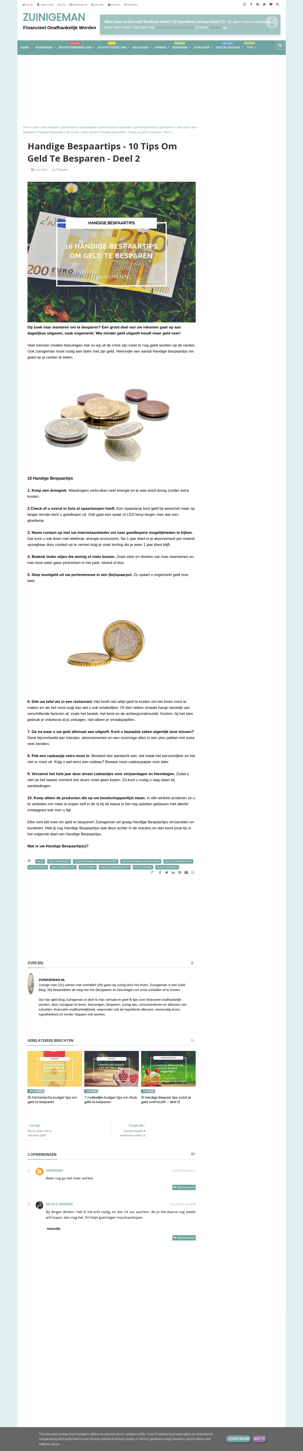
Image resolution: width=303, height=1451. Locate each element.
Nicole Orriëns (59, 1204)
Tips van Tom (226, 229)
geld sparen (37, 867)
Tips (249, 46)
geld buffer (251, 923)
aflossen (238, 890)
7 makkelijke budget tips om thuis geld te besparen (110, 1099)
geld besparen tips (178, 861)
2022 (220, 1032)
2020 (220, 1047)
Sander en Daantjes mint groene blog (242, 419)
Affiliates (131, 4)
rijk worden (143, 867)
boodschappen (240, 898)
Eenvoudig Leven (229, 432)
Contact (114, 4)
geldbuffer (219, 940)
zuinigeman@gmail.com (175, 27)
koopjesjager (259, 940)
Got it (259, 1439)
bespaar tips (258, 890)
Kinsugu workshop (246, 256)
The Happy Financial (232, 393)
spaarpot (255, 956)
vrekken (217, 981)
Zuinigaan (223, 305)
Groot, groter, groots (243, 617)
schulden (218, 956)
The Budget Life (228, 489)
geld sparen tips (63, 867)
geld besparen (59, 861)
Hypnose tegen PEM (230, 356)
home (25, 47)
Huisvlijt (54, 1228)
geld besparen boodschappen (95, 861)
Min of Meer (225, 352)
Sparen (160, 47)
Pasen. (220, 345)
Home (28, 4)
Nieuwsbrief (78, 4)
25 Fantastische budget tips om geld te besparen (52, 1099)
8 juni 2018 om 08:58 (183, 1204)
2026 (220, 1019)
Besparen (180, 46)
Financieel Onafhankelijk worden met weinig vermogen (73, 1387)
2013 (220, 1081)
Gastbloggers (227, 46)
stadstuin (258, 964)
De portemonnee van (75, 46)
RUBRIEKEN (44, 47)
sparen (217, 964)
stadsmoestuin (236, 964)
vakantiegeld (237, 973)
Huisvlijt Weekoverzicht (232, 245)
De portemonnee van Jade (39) (243, 779)
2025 (220, 1026)
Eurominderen (227, 341)
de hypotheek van (224, 907)
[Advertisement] (111, 91)
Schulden (201, 47)
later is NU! (223, 334)
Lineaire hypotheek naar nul (239, 457)
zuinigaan (255, 981)
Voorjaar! (239, 309)
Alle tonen (266, 513)
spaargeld (236, 956)
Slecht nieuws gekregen (232, 425)
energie (247, 907)
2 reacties (60, 169)
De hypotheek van (112, 46)
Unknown (54, 1170)
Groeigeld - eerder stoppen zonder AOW (238, 278)
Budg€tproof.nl (228, 468)
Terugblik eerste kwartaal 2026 (238, 234)
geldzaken (87, 867)
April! (236, 437)
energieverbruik (222, 915)
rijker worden (167, 867)
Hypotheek (45, 4)
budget (91, 1091)
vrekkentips (236, 981)
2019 (220, 1053)
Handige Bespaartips (114, 867)
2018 (220, 1060)
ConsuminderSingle (232, 252)
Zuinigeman (54, 17)
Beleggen (140, 47)
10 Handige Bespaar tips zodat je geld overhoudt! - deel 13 (166, 1099)
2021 (220, 1040)
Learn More (238, 1439)
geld (40, 861)
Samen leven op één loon (243, 669)
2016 (220, 1074)
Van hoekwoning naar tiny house (243, 832)
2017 (220, 1067)
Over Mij (97, 4)
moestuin (218, 948)
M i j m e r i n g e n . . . (233, 363)
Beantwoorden (186, 1187)
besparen (36, 1091)
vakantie (218, 973)
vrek (254, 973)
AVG (61, 4)
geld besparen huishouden (141, 861)
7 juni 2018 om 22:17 (183, 1170)
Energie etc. (224, 461)
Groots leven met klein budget (240, 329)
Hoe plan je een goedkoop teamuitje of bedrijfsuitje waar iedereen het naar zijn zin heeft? (242, 477)
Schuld (250, 882)
